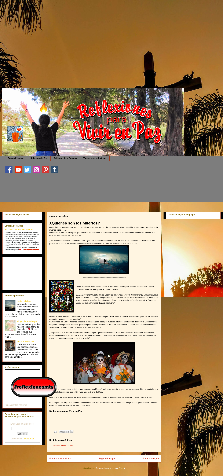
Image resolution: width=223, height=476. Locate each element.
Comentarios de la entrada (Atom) (110, 468)
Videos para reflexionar (94, 158)
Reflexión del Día (38, 158)
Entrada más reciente (60, 458)
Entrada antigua (150, 458)
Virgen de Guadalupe (27, 321)
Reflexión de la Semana (65, 158)
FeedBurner (28, 438)
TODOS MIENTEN (25, 341)
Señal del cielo (24, 301)
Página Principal (16, 158)
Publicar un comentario (63, 445)
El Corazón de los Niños (19, 229)
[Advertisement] (89, 21)
